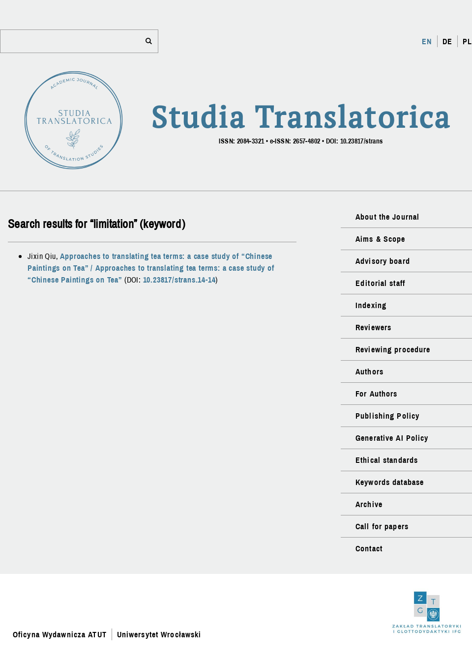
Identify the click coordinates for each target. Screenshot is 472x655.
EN (427, 41)
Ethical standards (386, 460)
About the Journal (387, 216)
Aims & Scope (380, 238)
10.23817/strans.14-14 (179, 279)
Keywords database (389, 482)
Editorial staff (380, 283)
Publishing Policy (387, 415)
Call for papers (382, 526)
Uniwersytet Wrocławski (159, 634)
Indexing (370, 305)
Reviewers (373, 327)
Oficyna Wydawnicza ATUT (60, 634)
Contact (369, 548)
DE (447, 41)
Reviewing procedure (392, 349)
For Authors (376, 393)
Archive (369, 504)
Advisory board (382, 261)
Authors (369, 371)
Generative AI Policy (391, 437)
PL (467, 41)
